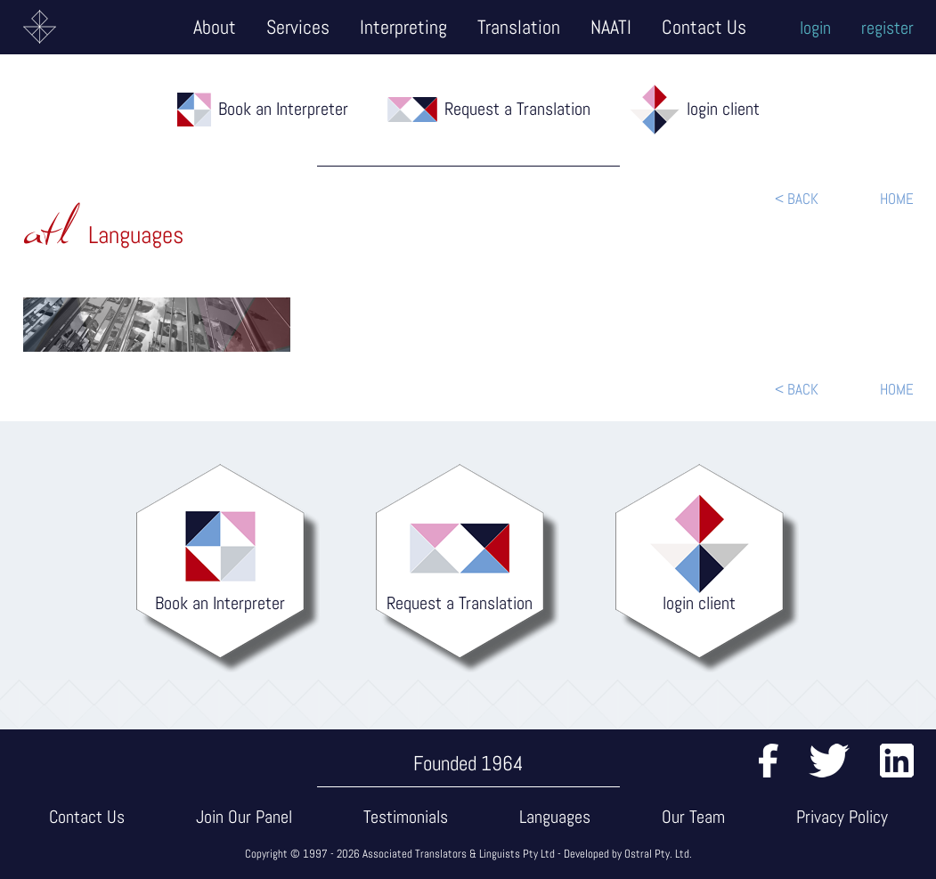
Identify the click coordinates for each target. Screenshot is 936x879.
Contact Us (704, 26)
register (887, 27)
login (815, 27)
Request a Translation (517, 108)
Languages (554, 816)
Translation (518, 26)
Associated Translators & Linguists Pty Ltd (458, 853)
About (214, 26)
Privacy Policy (842, 816)
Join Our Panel (244, 816)
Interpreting (403, 26)
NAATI (610, 26)
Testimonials (405, 816)
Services (298, 26)
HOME (897, 198)
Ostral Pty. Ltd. (658, 853)
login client (723, 108)
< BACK (796, 198)
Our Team (693, 816)
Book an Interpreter (283, 108)
